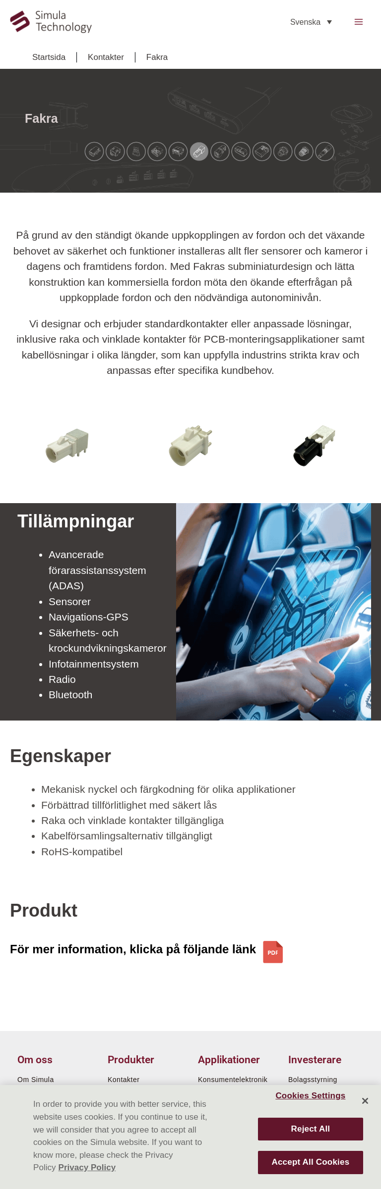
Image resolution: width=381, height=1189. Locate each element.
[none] (311, 22)
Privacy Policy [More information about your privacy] (87, 1167)
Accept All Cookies (310, 1162)
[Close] (365, 1101)
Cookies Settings (310, 1095)
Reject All (310, 1129)
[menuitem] (311, 22)
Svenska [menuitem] (305, 22)
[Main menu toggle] (359, 22)
